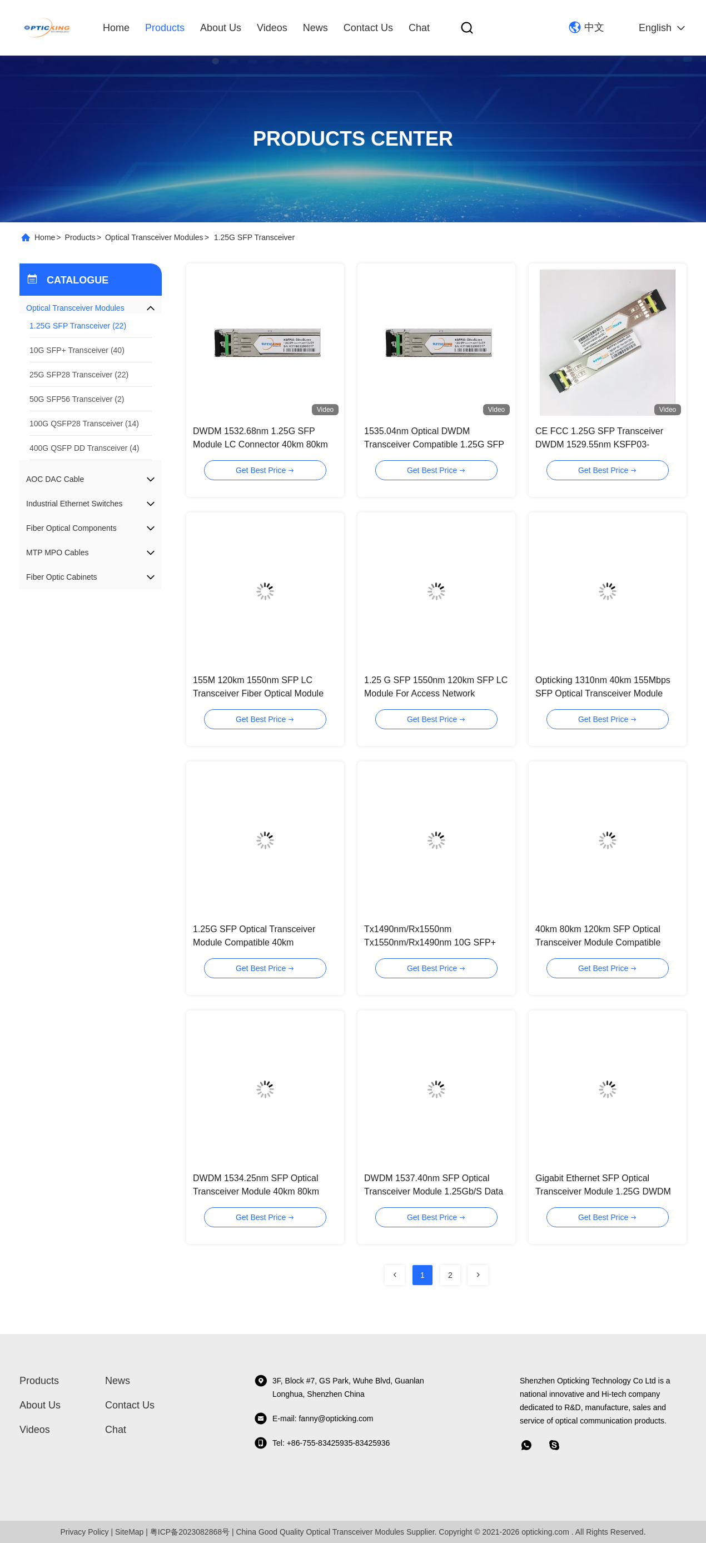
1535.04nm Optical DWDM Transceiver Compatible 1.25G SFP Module (434, 444)
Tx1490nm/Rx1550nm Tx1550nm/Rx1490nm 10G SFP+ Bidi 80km (430, 942)
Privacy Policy (84, 1531)
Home (116, 27)
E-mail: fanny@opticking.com (314, 1418)
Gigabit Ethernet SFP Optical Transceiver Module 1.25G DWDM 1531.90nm (603, 1191)
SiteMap (129, 1531)
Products (165, 27)
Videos (272, 27)
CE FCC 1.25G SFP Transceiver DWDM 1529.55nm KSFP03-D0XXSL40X (599, 444)
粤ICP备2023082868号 (190, 1531)
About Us (220, 27)
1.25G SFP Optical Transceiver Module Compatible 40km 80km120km (254, 942)
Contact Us (368, 27)
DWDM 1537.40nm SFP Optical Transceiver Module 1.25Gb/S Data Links (433, 1191)
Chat (419, 27)
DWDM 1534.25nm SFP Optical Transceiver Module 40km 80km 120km (256, 1191)
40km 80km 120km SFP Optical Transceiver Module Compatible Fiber (597, 942)
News (315, 27)
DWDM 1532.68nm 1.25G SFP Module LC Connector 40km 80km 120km (260, 444)
